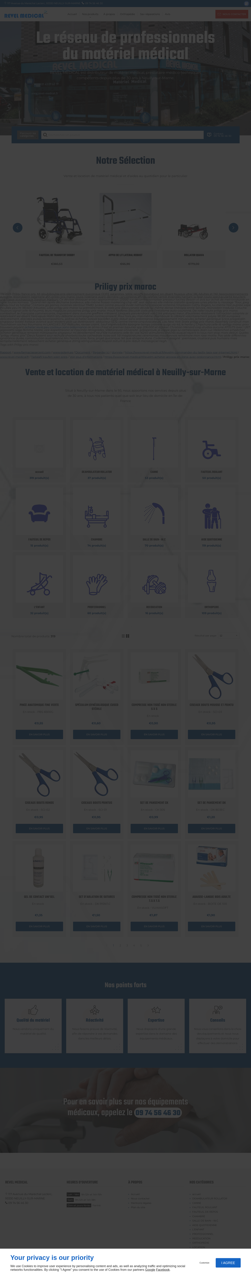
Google (150, 1269)
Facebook (163, 1269)
